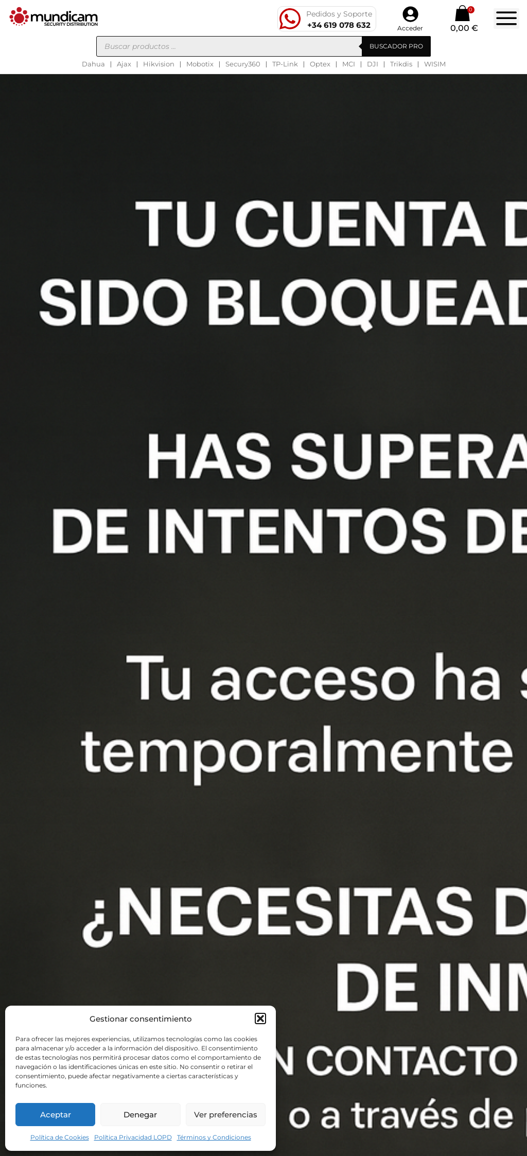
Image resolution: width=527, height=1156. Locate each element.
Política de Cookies (59, 1137)
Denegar (140, 1114)
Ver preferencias (225, 1114)
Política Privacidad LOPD (133, 1137)
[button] (260, 1018)
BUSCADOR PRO (396, 46)
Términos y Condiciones (214, 1137)
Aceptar (55, 1114)
